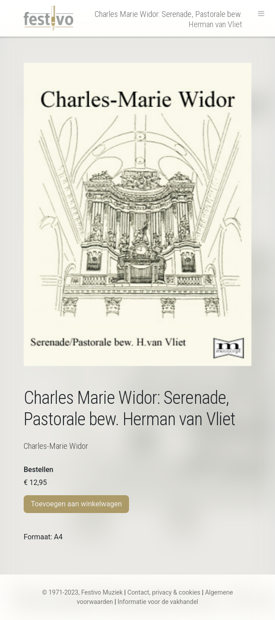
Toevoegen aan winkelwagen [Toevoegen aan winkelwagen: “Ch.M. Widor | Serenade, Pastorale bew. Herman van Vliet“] (76, 504)
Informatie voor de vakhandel (157, 601)
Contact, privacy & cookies (163, 592)
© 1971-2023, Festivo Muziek (82, 592)
